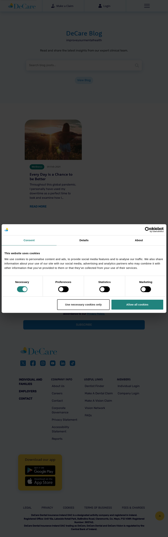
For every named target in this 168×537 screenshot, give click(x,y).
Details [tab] (84, 240)
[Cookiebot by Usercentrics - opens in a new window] (148, 229)
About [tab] (139, 240)
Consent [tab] (29, 240)
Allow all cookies (137, 304)
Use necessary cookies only (83, 304)
